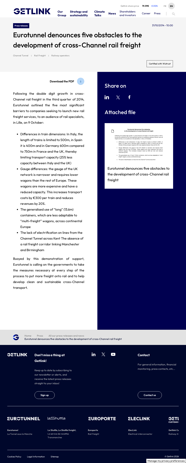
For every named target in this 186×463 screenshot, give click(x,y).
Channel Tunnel (20, 55)
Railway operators (60, 55)
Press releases (21, 25)
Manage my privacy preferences (166, 460)
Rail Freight (40, 55)
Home (28, 335)
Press (40, 335)
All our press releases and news (66, 335)
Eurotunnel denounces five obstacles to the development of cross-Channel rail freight (138, 174)
